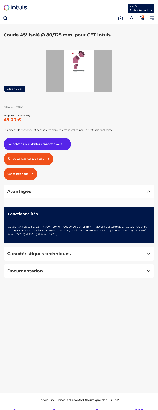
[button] (141, 8)
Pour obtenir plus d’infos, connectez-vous (37, 144)
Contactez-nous (20, 173)
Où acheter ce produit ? (28, 159)
